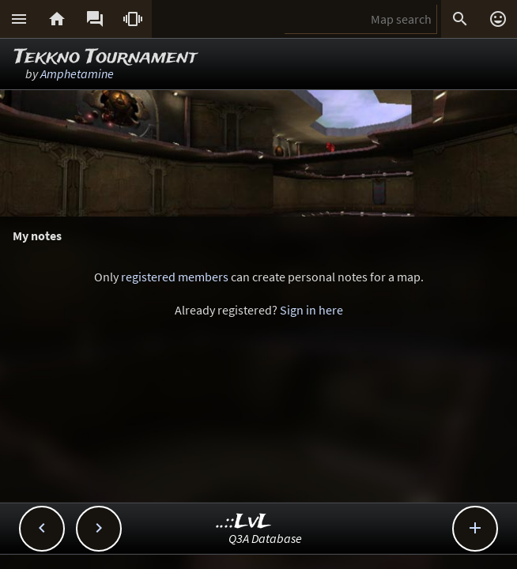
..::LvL (243, 522)
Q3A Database (265, 538)
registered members (174, 276)
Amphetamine (77, 73)
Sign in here (311, 310)
